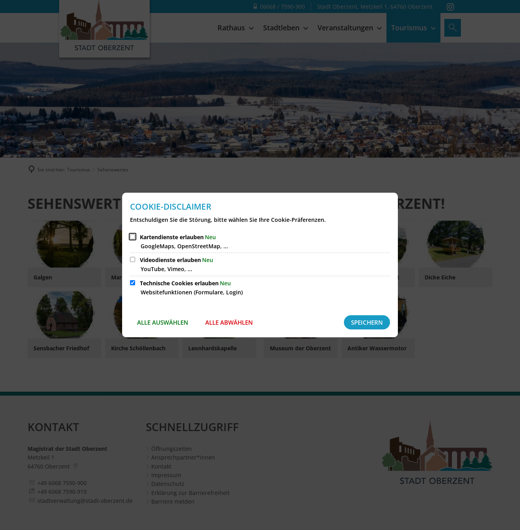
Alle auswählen (162, 322)
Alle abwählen (229, 322)
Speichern (367, 322)
